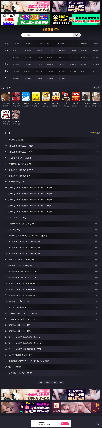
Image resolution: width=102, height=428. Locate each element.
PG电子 (16, 43)
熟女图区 (84, 64)
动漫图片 (50, 64)
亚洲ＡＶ (16, 50)
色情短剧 (61, 78)
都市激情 (16, 71)
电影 (6, 57)
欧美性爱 (50, 57)
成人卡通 (39, 57)
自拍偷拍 (27, 50)
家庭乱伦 (27, 71)
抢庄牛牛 (96, 43)
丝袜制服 (73, 50)
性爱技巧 (96, 71)
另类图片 (96, 64)
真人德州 (27, 43)
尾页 (61, 382)
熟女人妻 (61, 50)
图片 (6, 64)
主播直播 (84, 50)
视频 (6, 50)
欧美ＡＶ (39, 50)
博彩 (6, 43)
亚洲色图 (27, 64)
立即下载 (65, 424)
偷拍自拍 (27, 57)
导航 (6, 78)
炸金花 (73, 43)
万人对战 (39, 43)
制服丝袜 (61, 57)
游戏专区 (50, 43)
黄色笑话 (84, 71)
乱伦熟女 (84, 57)
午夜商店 (16, 78)
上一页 (47, 382)
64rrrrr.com (51, 30)
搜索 (76, 35)
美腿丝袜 (61, 64)
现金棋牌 (84, 43)
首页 (40, 382)
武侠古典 (50, 71)
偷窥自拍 (16, 64)
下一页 (54, 382)
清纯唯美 (73, 64)
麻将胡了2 (61, 43)
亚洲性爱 (16, 57)
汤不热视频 (39, 78)
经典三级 (73, 57)
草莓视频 (27, 78)
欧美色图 (39, 64)
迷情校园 (61, 71)
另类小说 (73, 71)
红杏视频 (50, 78)
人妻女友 (39, 71)
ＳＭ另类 (96, 50)
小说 (6, 71)
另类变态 (96, 57)
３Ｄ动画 (50, 50)
